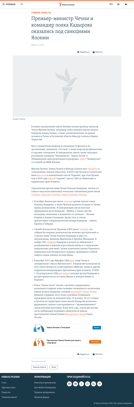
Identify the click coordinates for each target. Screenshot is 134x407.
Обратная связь (8, 388)
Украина (35, 195)
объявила (51, 242)
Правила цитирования (44, 393)
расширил (64, 273)
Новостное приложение (45, 383)
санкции (68, 201)
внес (72, 260)
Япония (56, 195)
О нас (4, 383)
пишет (82, 159)
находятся (92, 169)
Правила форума (41, 397)
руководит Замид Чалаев (83, 292)
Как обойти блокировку (45, 388)
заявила (84, 229)
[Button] (83, 52)
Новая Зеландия (69, 195)
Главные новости (41, 13)
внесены (41, 175)
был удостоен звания (75, 314)
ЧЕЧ (111, 4)
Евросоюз (46, 195)
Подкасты (6, 393)
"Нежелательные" (9, 397)
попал (51, 178)
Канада (83, 195)
